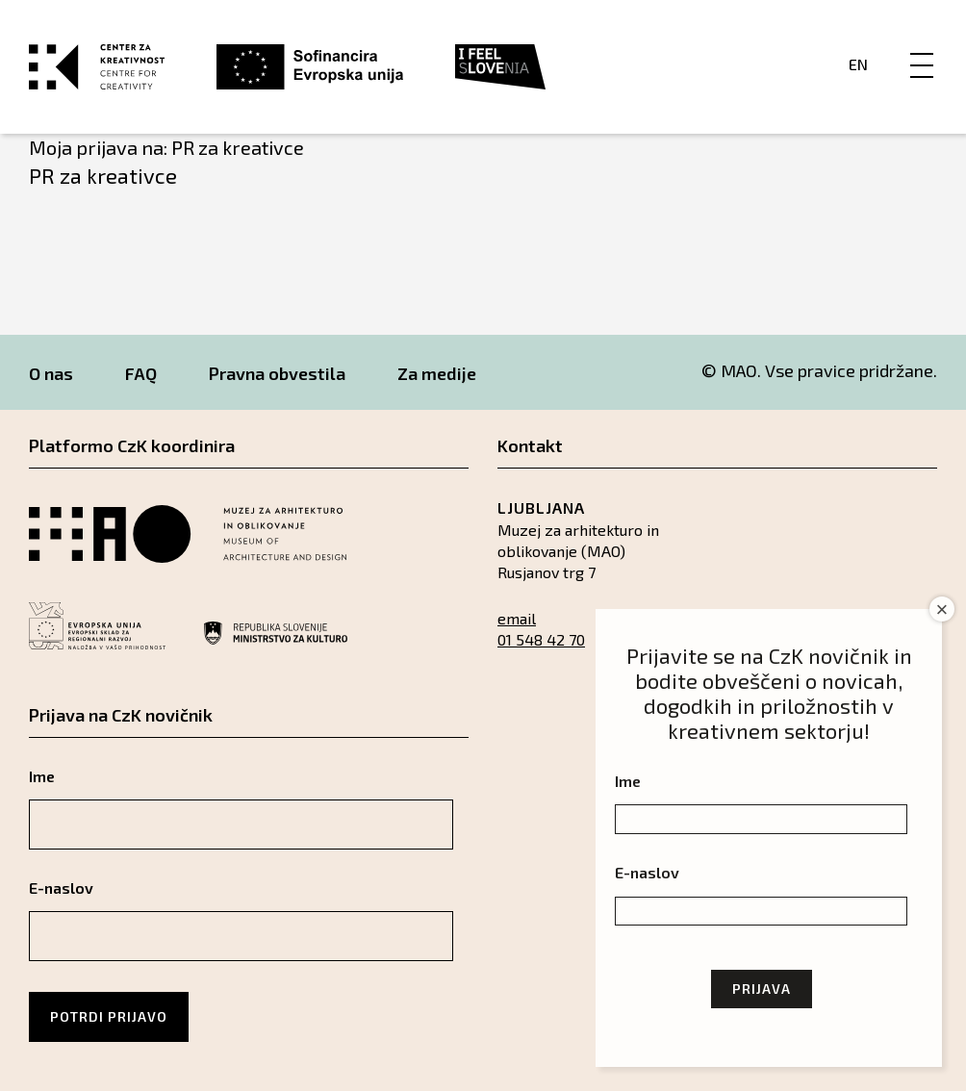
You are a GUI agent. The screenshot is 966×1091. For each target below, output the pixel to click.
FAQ (141, 373)
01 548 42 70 (541, 639)
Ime (42, 776)
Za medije (436, 373)
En (858, 64)
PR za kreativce (103, 175)
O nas (51, 373)
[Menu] (921, 45)
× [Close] (942, 609)
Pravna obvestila (277, 373)
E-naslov (61, 887)
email (516, 618)
